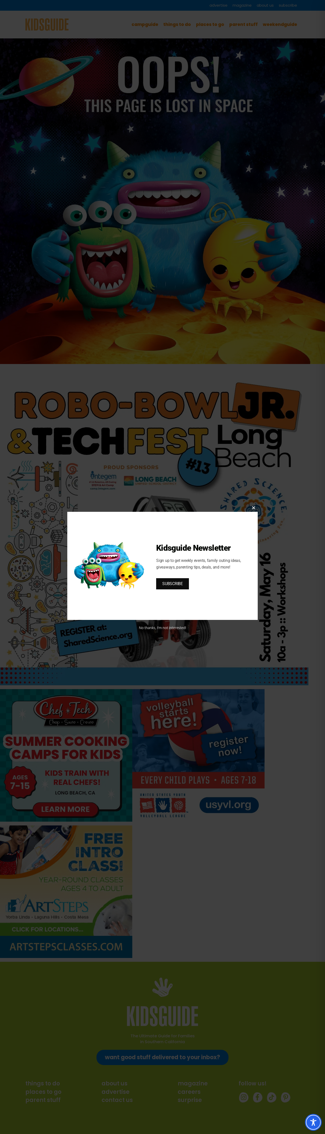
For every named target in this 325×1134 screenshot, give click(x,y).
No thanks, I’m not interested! (162, 627)
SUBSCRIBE (172, 583)
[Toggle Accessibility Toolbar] (313, 1122)
